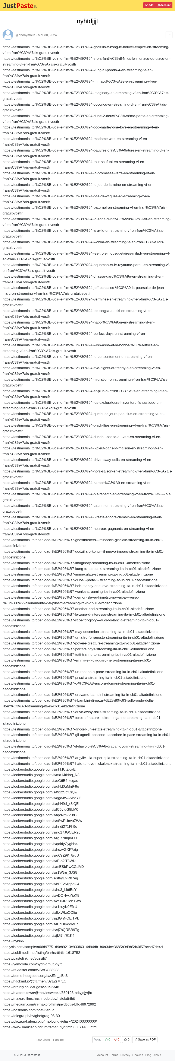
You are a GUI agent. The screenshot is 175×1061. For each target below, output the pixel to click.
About (157, 1055)
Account (164, 5)
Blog (148, 1055)
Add (149, 5)
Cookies (137, 1055)
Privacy (125, 1055)
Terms (114, 1055)
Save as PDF (145, 1039)
